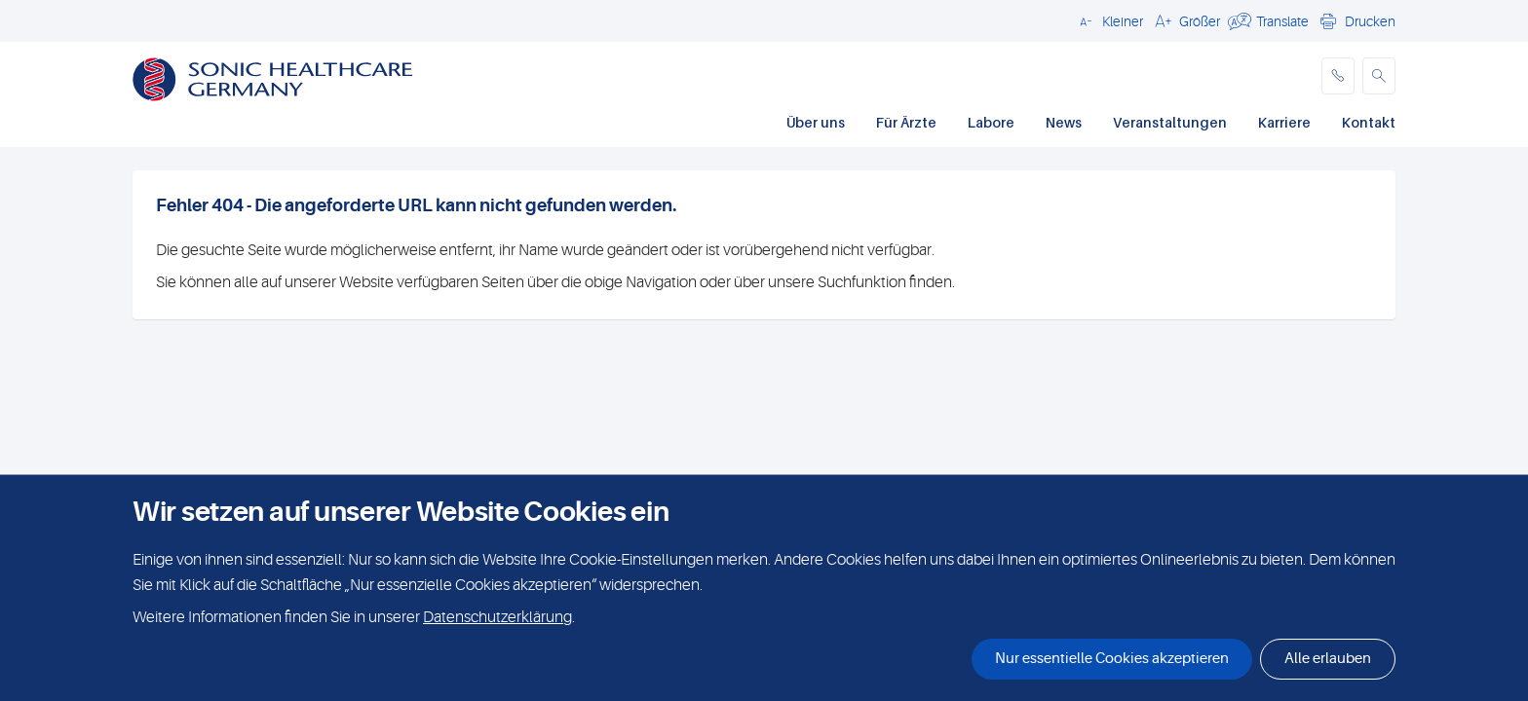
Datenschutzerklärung (497, 617)
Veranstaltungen (1170, 122)
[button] (1108, 20)
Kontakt (1368, 122)
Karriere (1284, 122)
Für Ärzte (906, 122)
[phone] (1338, 75)
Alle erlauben (1327, 658)
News (1064, 122)
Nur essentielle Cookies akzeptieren (1112, 658)
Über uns (815, 122)
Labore (991, 122)
